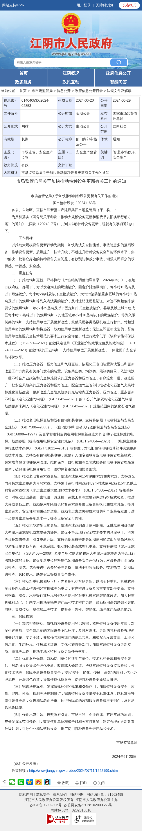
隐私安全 (43, 794)
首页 (23, 73)
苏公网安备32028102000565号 (88, 805)
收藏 (65, 783)
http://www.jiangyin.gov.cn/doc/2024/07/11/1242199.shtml (74, 771)
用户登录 (84, 5)
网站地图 (77, 794)
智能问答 (118, 82)
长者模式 (129, 5)
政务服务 (23, 82)
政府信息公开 (118, 73)
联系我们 (60, 794)
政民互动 (71, 82)
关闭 (101, 783)
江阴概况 (71, 73)
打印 (83, 783)
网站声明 (26, 794)
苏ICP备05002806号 (46, 805)
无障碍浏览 (104, 5)
